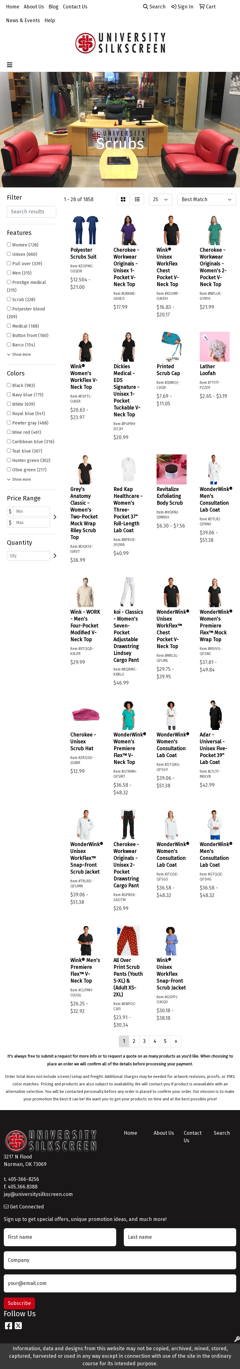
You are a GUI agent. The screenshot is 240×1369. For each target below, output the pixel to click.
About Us (34, 7)
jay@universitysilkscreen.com (38, 1194)
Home (12, 7)
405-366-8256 (23, 1179)
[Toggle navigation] (9, 65)
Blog (53, 7)
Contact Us (75, 7)
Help (49, 20)
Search (154, 7)
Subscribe (19, 1303)
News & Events (23, 20)
